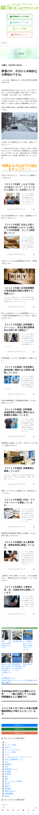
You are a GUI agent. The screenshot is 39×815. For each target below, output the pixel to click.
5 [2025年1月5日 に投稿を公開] (33, 813)
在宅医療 (8, 772)
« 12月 (3, 808)
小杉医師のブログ (19, 733)
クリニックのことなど (19, 680)
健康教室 (8, 764)
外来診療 (8, 774)
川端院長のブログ (19, 729)
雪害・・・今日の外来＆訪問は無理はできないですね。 (6, 644)
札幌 (6, 683)
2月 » (36, 808)
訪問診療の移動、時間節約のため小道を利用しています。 (17, 667)
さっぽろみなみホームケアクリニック (18, 757)
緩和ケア (9, 786)
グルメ (7, 755)
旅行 (6, 776)
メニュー (3, 43)
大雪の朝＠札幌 (17, 641)
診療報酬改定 (9, 793)
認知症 (7, 796)
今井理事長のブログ (8, 678)
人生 (6, 762)
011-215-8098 (19, 16)
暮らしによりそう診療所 (13, 781)
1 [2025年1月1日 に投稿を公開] (12, 813)
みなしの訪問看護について (14, 759)
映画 (6, 779)
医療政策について (11, 769)
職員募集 (8, 789)
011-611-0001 (19, 22)
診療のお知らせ (10, 791)
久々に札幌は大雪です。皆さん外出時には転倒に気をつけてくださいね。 (27, 645)
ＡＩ (6, 742)
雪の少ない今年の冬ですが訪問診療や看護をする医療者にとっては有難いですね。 (6, 669)
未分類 (7, 784)
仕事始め (30, 680)
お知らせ (8, 747)
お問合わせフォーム (19, 35)
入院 (6, 767)
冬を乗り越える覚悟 (27, 665)
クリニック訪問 (10, 752)
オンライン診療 (19, 29)
